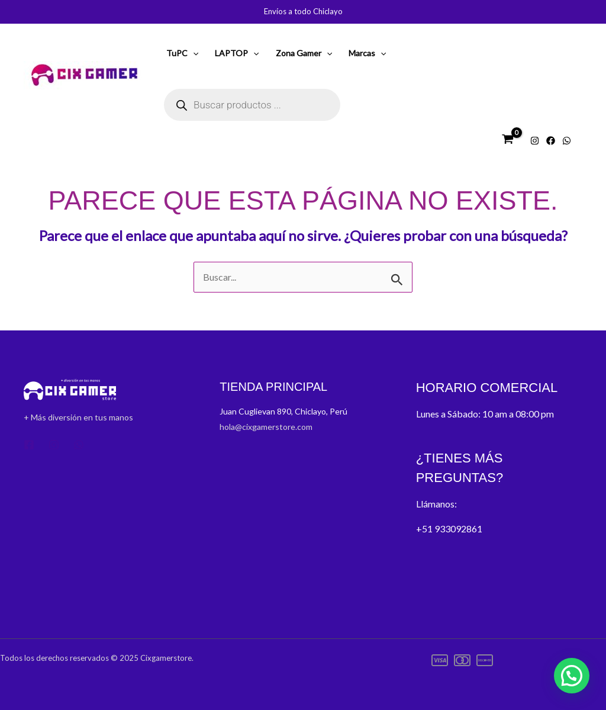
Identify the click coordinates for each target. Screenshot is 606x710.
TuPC (182, 53)
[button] (571, 675)
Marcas (367, 53)
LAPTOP (237, 53)
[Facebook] (550, 140)
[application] (193, 53)
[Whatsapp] (566, 140)
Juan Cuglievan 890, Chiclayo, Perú (284, 411)
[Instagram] (534, 140)
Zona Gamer (304, 53)
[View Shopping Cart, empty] (507, 139)
